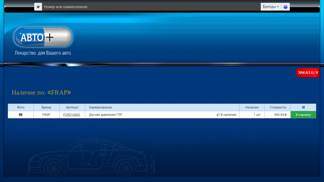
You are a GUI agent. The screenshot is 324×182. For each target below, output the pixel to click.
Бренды (269, 7)
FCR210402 (71, 115)
